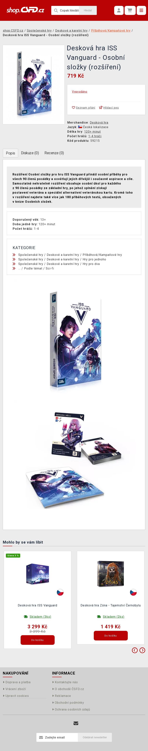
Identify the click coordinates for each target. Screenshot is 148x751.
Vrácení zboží (14, 689)
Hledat (88, 10)
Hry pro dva (91, 264)
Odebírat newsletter (95, 737)
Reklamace (61, 696)
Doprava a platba (17, 682)
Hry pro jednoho (94, 259)
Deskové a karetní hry (63, 255)
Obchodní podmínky (68, 702)
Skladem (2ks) (113, 617)
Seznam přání (83, 107)
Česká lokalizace (93, 127)
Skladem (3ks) (40, 617)
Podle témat (33, 268)
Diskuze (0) (30, 153)
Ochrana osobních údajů (71, 709)
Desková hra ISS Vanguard (37, 605)
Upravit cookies (16, 696)
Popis (10, 153)
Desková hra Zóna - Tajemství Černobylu (111, 605)
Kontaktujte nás (65, 682)
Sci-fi (50, 268)
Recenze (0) (54, 153)
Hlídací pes (109, 107)
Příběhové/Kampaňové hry (102, 255)
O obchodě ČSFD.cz (68, 689)
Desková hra (99, 122)
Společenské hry (30, 255)
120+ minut (92, 131)
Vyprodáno (79, 91)
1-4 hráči (95, 136)
